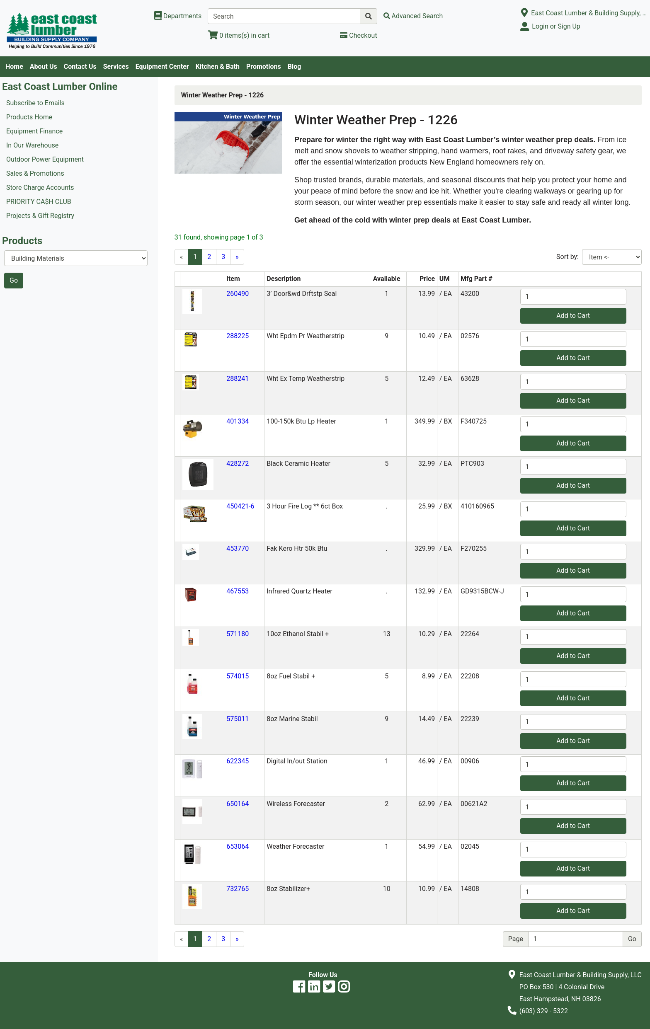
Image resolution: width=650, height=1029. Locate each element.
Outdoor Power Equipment (45, 159)
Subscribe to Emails (35, 103)
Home (14, 66)
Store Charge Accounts (40, 187)
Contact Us (80, 66)
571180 (237, 634)
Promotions (263, 66)
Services (116, 66)
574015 (237, 676)
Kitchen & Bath (218, 66)
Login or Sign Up (556, 26)
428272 (237, 463)
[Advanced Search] (413, 16)
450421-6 (240, 506)
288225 (237, 336)
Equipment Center (162, 66)
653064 (237, 846)
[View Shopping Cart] (238, 35)
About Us (43, 66)
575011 (237, 719)
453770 (237, 548)
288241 (237, 379)
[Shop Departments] (178, 16)
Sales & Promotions (35, 173)
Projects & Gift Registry (40, 216)
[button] (192, 301)
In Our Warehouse (32, 145)
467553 (237, 591)
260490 (237, 294)
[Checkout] (358, 35)
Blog (294, 66)
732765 (237, 889)
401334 (237, 421)
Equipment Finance (34, 131)
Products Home (29, 117)
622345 (237, 761)
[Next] (237, 257)
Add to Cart (573, 316)
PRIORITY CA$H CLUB (38, 202)
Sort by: (567, 257)
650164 (237, 804)
